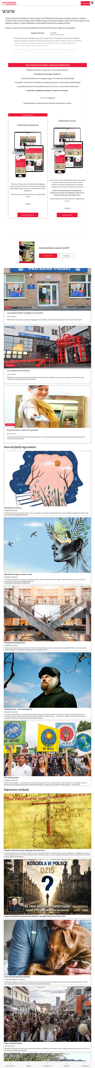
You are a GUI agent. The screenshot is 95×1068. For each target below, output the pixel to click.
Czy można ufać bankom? (18, 370)
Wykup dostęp (67, 215)
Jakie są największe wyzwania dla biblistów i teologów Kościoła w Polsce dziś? (35, 916)
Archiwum (66, 256)
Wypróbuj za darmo (28, 215)
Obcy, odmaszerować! (13, 1043)
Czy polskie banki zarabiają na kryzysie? (25, 313)
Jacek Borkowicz (10, 1046)
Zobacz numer (48, 255)
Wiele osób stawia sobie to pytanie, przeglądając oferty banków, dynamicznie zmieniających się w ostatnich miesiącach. (44, 319)
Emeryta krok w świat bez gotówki (22, 430)
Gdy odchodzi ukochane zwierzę (17, 977)
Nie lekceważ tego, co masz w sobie (18, 574)
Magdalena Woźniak (11, 510)
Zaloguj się (51, 98)
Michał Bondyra (11, 433)
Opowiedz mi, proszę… (13, 508)
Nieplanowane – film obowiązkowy (18, 709)
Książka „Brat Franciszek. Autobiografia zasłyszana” (25, 850)
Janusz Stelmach (11, 316)
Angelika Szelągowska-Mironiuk (15, 979)
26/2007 (65, 248)
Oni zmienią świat (12, 778)
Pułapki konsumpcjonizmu (15, 643)
